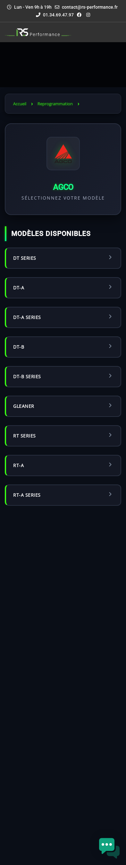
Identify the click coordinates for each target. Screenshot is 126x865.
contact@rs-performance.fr (90, 7)
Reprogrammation (55, 104)
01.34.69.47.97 (55, 14)
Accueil (19, 104)
